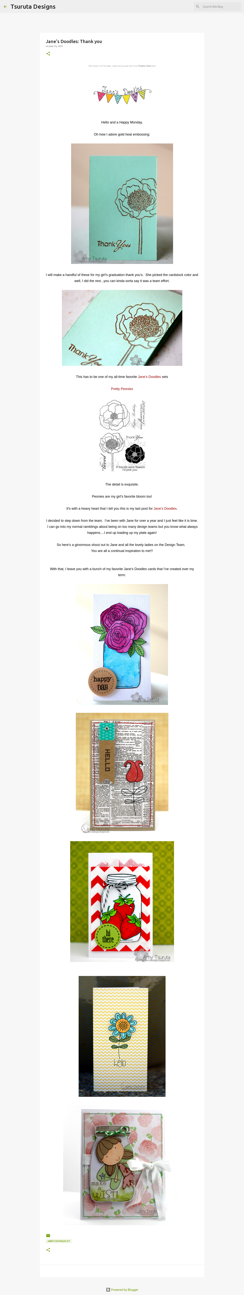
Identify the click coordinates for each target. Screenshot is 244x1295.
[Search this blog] (221, 6)
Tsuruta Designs (33, 6)
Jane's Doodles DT (58, 1241)
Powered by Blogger (122, 1289)
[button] (48, 53)
